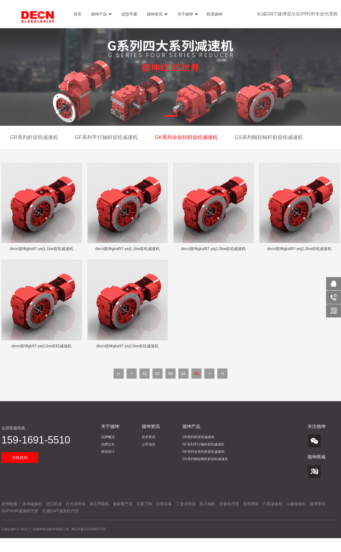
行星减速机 (272, 504)
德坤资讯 (157, 14)
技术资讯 (148, 437)
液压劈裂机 (99, 504)
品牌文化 (108, 444)
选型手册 (128, 14)
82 (157, 373)
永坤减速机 (32, 504)
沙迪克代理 (229, 504)
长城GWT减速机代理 (60, 511)
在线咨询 (20, 457)
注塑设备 (164, 504)
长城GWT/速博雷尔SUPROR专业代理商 (297, 14)
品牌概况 (108, 437)
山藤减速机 (296, 504)
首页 (76, 14)
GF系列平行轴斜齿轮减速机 (106, 137)
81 (144, 373)
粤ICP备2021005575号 (88, 529)
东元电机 (207, 504)
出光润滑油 (75, 504)
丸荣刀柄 (144, 504)
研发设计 (108, 452)
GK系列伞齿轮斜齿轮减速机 (186, 137)
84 (183, 373)
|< (118, 373)
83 (170, 373)
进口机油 (54, 504)
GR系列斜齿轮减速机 (34, 137)
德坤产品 (101, 14)
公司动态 (148, 444)
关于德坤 (187, 14)
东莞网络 (251, 504)
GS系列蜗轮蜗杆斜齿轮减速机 (269, 137)
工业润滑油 (186, 504)
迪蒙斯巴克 (122, 504)
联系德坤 (214, 14)
